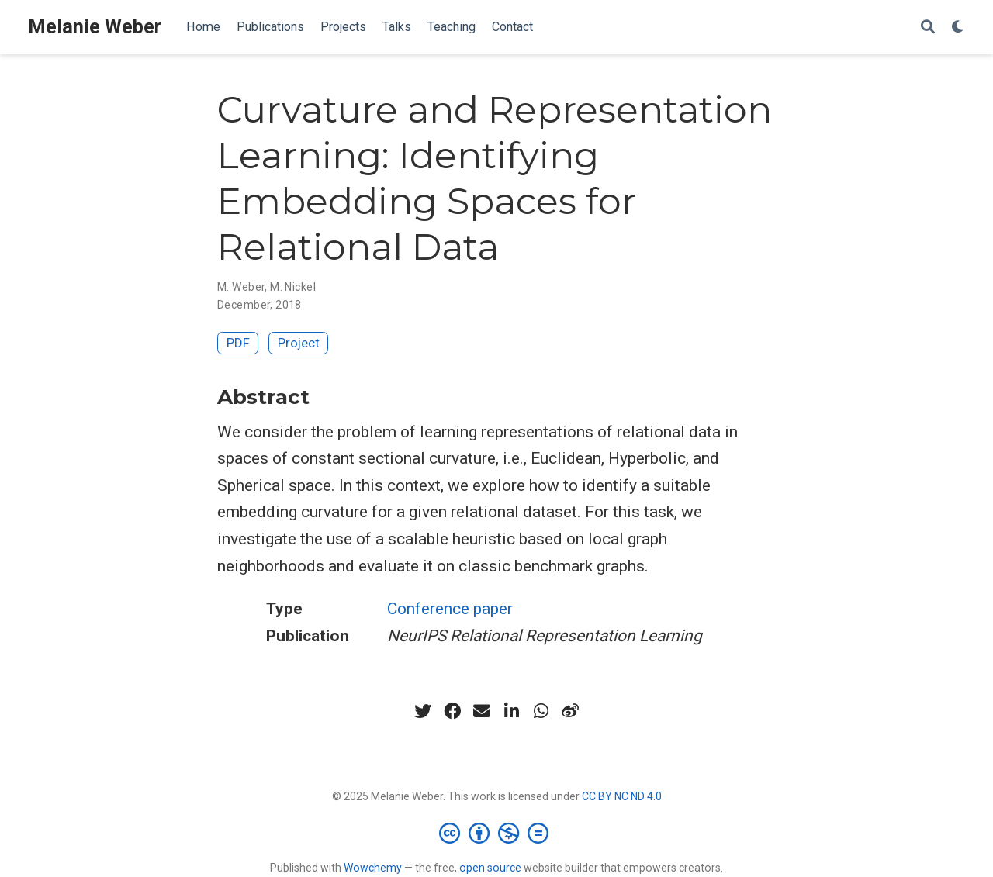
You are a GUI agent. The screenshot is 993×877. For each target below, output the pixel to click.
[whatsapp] (540, 711)
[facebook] (452, 711)
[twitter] (422, 711)
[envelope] (481, 711)
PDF (238, 342)
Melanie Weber (94, 27)
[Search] (928, 27)
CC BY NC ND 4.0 (622, 796)
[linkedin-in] (511, 711)
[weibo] (570, 711)
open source (490, 867)
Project (299, 342)
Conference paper (450, 608)
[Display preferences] (958, 27)
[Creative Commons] (497, 833)
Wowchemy (373, 867)
